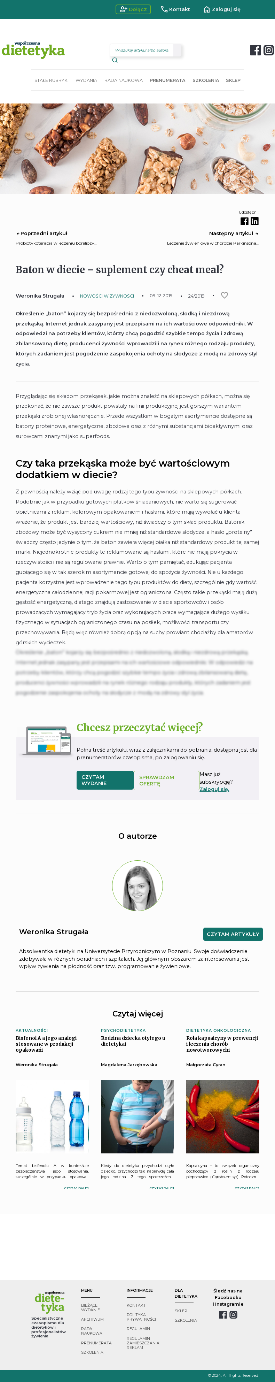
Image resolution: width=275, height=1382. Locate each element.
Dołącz (133, 9)
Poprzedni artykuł (41, 233)
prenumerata (96, 1343)
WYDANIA (86, 80)
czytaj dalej (76, 1188)
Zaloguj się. (214, 789)
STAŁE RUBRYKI (51, 80)
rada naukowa (91, 1331)
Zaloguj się (222, 9)
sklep (181, 1311)
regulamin (138, 1329)
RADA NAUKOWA (123, 80)
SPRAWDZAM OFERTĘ (156, 780)
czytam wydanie (94, 780)
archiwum (92, 1319)
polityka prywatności (141, 1317)
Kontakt (175, 9)
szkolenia (92, 1352)
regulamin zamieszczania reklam (143, 1343)
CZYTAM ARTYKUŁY (233, 934)
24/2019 (196, 296)
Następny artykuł (234, 233)
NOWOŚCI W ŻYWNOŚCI (107, 296)
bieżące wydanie (90, 1307)
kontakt (136, 1305)
